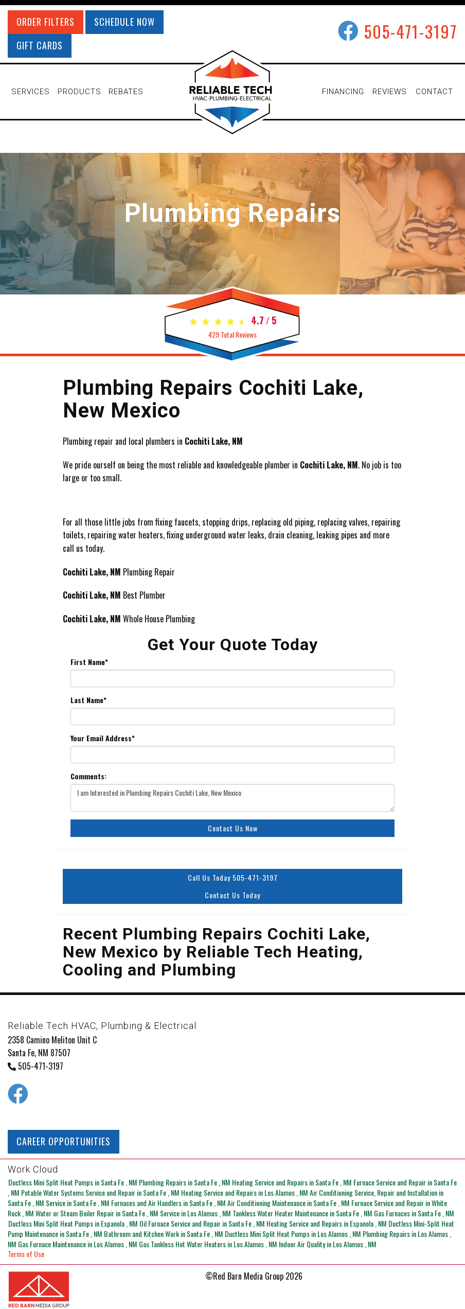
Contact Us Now (233, 828)
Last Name (88, 700)
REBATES (126, 91)
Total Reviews (232, 334)
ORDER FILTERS (45, 21)
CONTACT (434, 91)
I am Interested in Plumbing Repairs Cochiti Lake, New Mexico (232, 798)
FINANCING (343, 91)
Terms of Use (26, 1253)
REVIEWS (389, 91)
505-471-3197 (410, 31)
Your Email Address (102, 738)
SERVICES (30, 91)
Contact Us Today (232, 894)
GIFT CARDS (39, 45)
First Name (89, 662)
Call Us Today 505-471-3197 (233, 877)
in (73, 1181)
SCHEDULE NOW (124, 21)
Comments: (88, 776)
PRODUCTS (79, 91)
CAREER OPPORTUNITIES (63, 1141)
